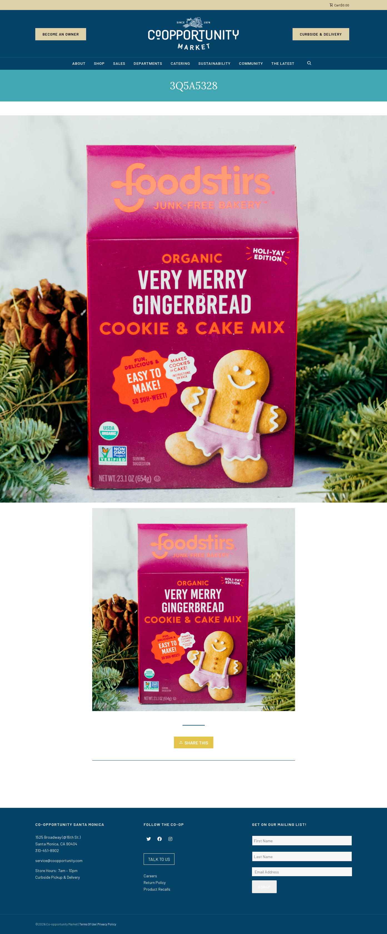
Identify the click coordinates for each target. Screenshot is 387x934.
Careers (150, 875)
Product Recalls (157, 889)
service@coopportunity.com (59, 860)
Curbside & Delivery (321, 34)
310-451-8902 (47, 850)
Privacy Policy (107, 924)
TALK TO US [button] (159, 859)
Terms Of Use (87, 924)
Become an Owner (61, 34)
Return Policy (155, 882)
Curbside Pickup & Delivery (57, 877)
